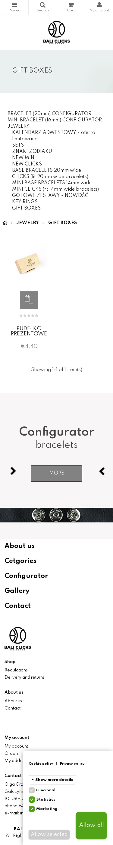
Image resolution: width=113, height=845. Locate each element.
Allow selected (49, 834)
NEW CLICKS (27, 164)
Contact (18, 606)
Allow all (91, 826)
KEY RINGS (25, 202)
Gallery (17, 591)
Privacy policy (72, 764)
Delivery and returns (25, 677)
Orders (12, 753)
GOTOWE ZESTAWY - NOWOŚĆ (50, 195)
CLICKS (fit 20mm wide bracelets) (50, 176)
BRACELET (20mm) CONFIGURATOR (49, 114)
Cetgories (20, 561)
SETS (18, 145)
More (56, 473)
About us (20, 546)
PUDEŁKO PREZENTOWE (29, 331)
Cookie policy (41, 764)
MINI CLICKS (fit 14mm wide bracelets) (55, 189)
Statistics (45, 800)
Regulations (16, 670)
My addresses (18, 761)
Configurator (26, 576)
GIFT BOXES (26, 208)
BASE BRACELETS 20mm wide (46, 170)
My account (16, 746)
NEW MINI (24, 158)
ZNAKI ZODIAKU (32, 151)
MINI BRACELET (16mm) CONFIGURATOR (55, 120)
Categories (14, 5)
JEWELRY (19, 126)
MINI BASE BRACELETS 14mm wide (52, 183)
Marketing (47, 809)
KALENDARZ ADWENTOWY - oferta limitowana (53, 135)
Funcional (45, 790)
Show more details (54, 780)
